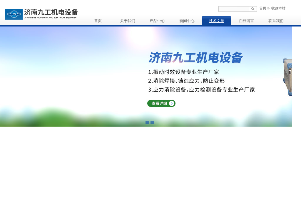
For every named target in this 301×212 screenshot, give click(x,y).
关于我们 (127, 21)
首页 (262, 8)
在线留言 (246, 21)
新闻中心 (187, 21)
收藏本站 (278, 8)
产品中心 (157, 21)
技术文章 (216, 21)
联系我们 (276, 21)
